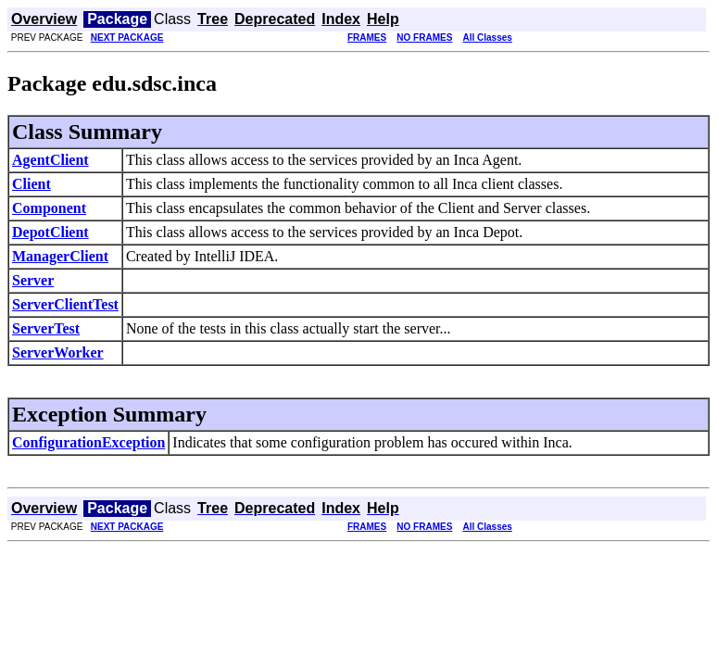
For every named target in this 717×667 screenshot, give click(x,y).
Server (33, 280)
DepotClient (50, 232)
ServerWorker (58, 352)
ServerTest (46, 328)
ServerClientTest (65, 304)
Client (31, 184)
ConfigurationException (88, 442)
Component (49, 208)
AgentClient (50, 160)
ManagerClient (60, 256)
